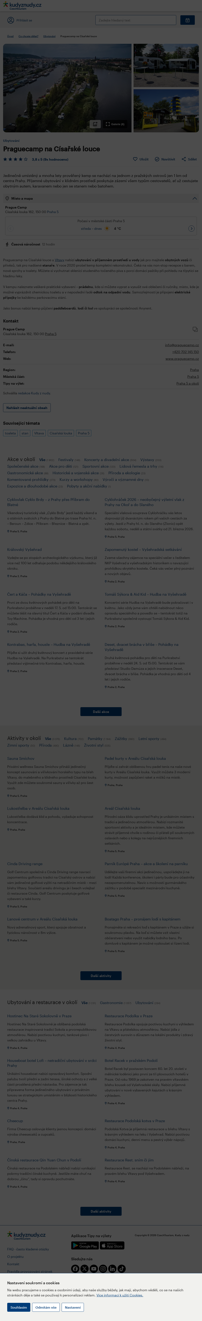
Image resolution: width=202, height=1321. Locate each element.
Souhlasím (19, 1307)
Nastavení (73, 1307)
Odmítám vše (45, 1307)
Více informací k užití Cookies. (119, 1295)
